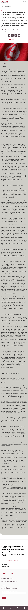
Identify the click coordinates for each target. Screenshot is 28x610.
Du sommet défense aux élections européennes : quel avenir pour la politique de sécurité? (14, 554)
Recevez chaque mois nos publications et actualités (9, 591)
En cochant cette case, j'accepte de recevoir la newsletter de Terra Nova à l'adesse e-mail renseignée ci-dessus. (13, 595)
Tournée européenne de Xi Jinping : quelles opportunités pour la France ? (13, 550)
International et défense (6, 6)
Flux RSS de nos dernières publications (9, 581)
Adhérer (4, 565)
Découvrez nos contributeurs (7, 578)
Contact (3, 585)
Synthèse (4, 63)
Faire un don (5, 566)
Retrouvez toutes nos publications (8, 580)
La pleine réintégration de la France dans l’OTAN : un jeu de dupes (12, 547)
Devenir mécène (6, 563)
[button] (26, 1)
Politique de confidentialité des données (9, 588)
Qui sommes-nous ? (5, 582)
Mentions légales (4, 587)
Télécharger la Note (14, 39)
